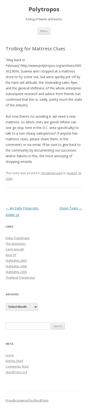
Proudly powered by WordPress (27, 400)
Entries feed (14, 361)
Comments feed (17, 366)
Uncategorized (51, 173)
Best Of (11, 255)
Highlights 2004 (16, 266)
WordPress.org (16, 372)
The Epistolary (16, 243)
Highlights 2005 (16, 272)
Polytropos (44, 9)
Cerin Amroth (15, 249)
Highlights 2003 (16, 260)
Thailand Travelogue (20, 277)
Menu (44, 31)
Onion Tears (70, 208)
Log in (10, 355)
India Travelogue (18, 238)
